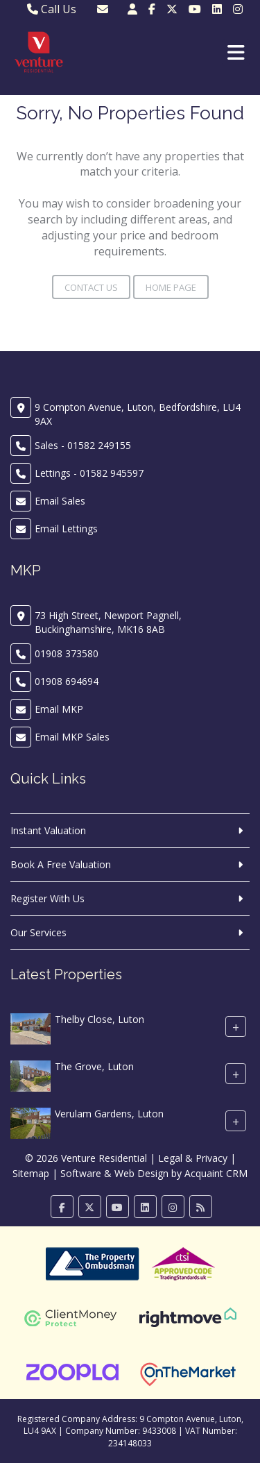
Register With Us (47, 898)
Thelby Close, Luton (99, 1019)
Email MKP (59, 709)
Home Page (171, 287)
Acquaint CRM (216, 1173)
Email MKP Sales (72, 736)
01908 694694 (66, 681)
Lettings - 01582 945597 (89, 473)
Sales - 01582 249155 (83, 445)
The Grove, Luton (94, 1067)
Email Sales (60, 500)
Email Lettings (66, 528)
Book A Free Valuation (60, 864)
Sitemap (30, 1173)
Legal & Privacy (192, 1158)
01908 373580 (66, 653)
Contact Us (91, 287)
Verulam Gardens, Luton (109, 1114)
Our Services (38, 932)
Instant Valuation (48, 830)
